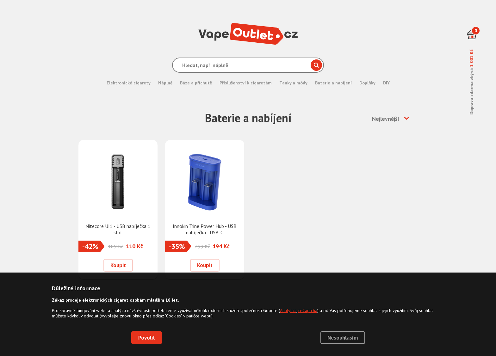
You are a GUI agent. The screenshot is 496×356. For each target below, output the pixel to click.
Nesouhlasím (342, 337)
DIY (386, 83)
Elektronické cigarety (129, 83)
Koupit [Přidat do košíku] (118, 265)
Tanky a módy (293, 83)
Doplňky (367, 83)
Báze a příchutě (196, 83)
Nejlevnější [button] (385, 118)
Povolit (146, 337)
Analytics (288, 310)
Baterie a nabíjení (333, 83)
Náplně (165, 83)
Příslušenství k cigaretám (246, 83)
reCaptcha (307, 310)
